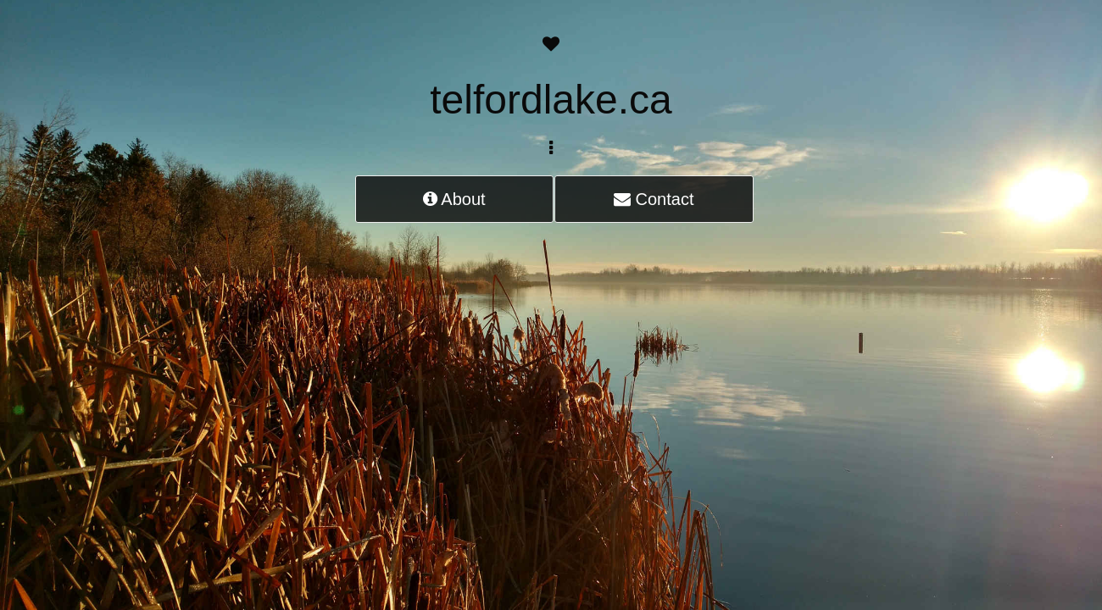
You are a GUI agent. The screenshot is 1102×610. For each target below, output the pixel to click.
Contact (653, 199)
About (454, 199)
